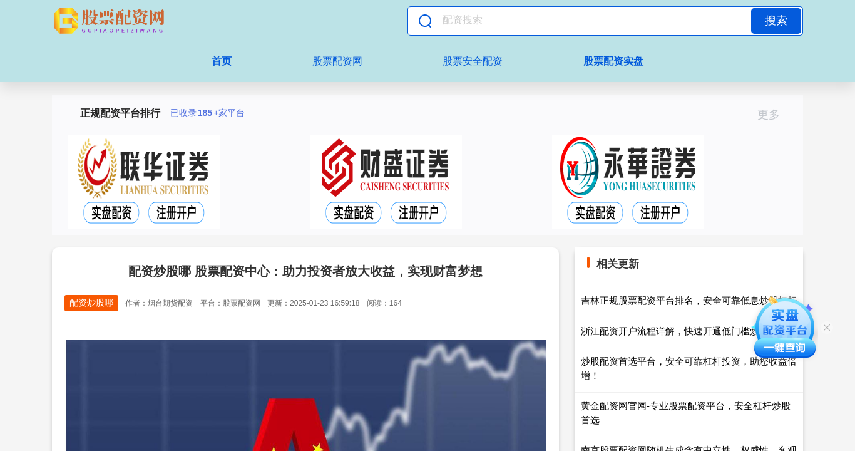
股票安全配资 (473, 61)
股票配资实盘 (613, 61)
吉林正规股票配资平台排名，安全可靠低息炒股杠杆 (689, 300)
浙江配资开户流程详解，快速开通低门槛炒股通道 (684, 331)
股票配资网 (337, 61)
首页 (222, 61)
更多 (774, 114)
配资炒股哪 (91, 303)
